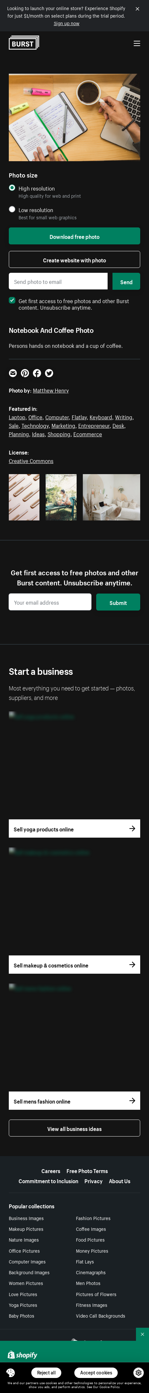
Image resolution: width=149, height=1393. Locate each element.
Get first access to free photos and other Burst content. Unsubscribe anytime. (69, 303)
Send (126, 281)
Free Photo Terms (87, 1170)
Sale (14, 425)
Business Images (26, 1217)
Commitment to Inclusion (48, 1180)
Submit (118, 602)
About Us (119, 1180)
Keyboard (101, 416)
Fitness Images (91, 1304)
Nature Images (24, 1239)
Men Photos (88, 1282)
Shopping (59, 433)
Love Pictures (23, 1293)
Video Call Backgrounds (100, 1315)
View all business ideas (74, 1128)
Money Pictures (92, 1250)
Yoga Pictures (23, 1304)
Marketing (63, 425)
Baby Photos (21, 1315)
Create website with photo (74, 259)
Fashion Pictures (93, 1217)
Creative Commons (31, 460)
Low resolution (36, 209)
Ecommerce (87, 433)
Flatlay (79, 416)
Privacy (93, 1180)
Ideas (38, 433)
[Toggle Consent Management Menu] (10, 1373)
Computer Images (27, 1261)
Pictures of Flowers (96, 1293)
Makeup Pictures (26, 1228)
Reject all (46, 1373)
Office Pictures (24, 1250)
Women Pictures (26, 1282)
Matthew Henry (51, 389)
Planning (19, 433)
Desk (118, 425)
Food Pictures (90, 1239)
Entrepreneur (94, 425)
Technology (35, 425)
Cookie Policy (109, 1386)
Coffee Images (91, 1228)
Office (35, 416)
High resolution (37, 188)
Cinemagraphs (91, 1272)
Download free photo (74, 236)
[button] (10, 1373)
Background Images (29, 1272)
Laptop (17, 416)
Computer (57, 416)
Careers (50, 1170)
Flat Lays (85, 1261)
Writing (123, 416)
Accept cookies (96, 1373)
